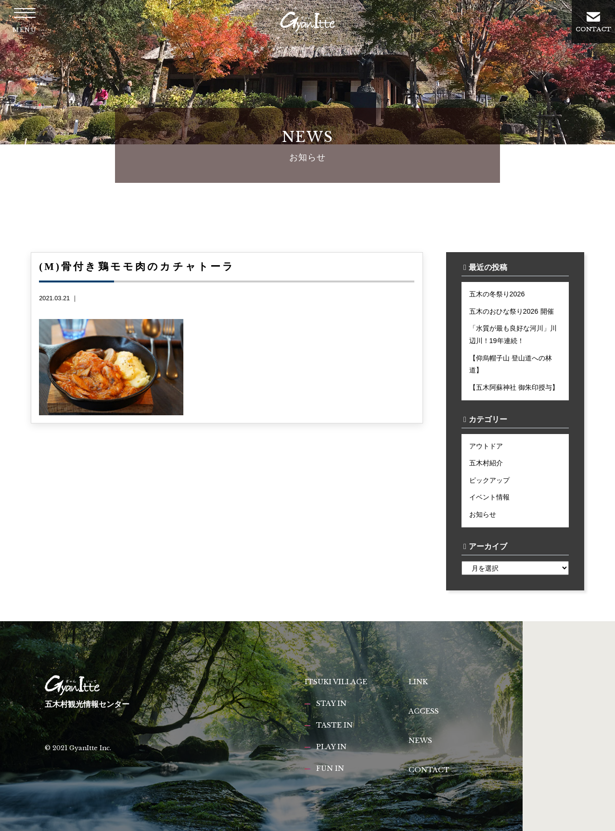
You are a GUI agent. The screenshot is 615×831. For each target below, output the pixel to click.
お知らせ (482, 514)
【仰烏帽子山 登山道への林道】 (510, 364)
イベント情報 (489, 497)
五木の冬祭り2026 (497, 294)
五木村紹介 (486, 463)
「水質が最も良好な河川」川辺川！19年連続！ (513, 334)
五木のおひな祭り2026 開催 (511, 311)
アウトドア (486, 446)
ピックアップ (489, 480)
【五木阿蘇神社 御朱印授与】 (514, 387)
